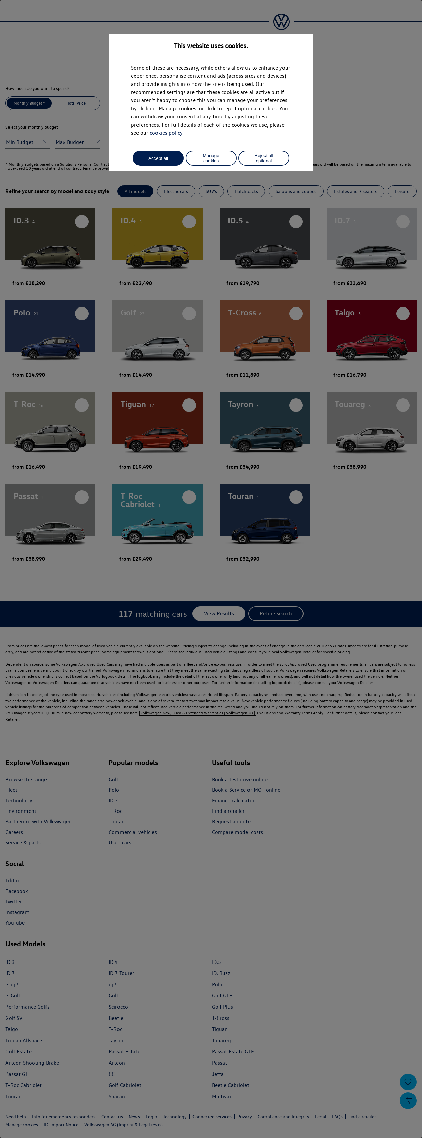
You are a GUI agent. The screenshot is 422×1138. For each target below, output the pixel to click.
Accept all (158, 158)
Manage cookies (211, 158)
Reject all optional (264, 158)
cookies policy (166, 133)
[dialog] (211, 569)
